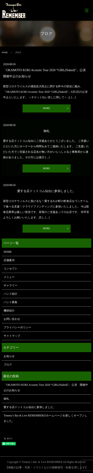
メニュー (9, 277)
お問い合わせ (12, 319)
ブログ (8, 364)
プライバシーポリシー (17, 327)
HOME (5, 52)
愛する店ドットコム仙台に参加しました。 (46, 191)
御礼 (46, 131)
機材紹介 (9, 310)
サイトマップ (12, 335)
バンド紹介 (10, 293)
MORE (46, 108)
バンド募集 (10, 302)
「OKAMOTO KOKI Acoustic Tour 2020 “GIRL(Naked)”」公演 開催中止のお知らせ (46, 387)
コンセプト (10, 268)
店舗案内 (9, 260)
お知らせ (9, 356)
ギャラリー (10, 285)
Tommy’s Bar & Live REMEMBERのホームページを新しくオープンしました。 (45, 418)
